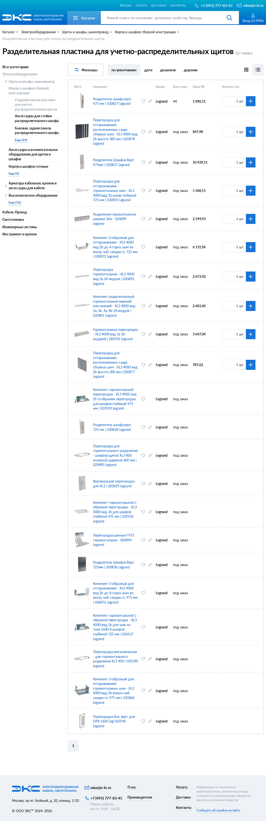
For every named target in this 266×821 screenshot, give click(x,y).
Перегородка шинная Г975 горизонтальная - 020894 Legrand (113, 540)
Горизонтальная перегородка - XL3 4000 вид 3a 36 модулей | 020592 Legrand (115, 334)
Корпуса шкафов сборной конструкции (29, 90)
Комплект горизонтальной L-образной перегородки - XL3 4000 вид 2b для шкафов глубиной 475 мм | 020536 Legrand (115, 511)
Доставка (158, 5)
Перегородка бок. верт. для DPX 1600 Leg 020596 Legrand (114, 721)
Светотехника (13, 219)
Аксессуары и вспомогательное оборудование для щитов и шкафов (33, 154)
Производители (139, 797)
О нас (131, 787)
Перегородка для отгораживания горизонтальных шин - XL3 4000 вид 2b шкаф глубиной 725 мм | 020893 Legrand (114, 190)
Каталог (8, 32)
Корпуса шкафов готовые (28, 166)
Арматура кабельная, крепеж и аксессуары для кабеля (33, 185)
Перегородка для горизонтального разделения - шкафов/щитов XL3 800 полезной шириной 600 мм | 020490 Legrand (115, 455)
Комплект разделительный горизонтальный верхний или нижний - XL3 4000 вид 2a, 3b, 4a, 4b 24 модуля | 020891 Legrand (114, 305)
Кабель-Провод (14, 212)
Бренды (126, 5)
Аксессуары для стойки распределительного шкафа (37, 118)
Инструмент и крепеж (19, 234)
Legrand (162, 101)
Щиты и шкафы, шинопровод (32, 81)
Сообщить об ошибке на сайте (218, 810)
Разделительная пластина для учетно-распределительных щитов (36, 104)
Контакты (178, 5)
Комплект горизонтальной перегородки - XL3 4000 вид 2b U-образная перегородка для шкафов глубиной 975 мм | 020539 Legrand (114, 399)
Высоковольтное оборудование (33, 195)
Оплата (141, 5)
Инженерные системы (19, 227)
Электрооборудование (19, 74)
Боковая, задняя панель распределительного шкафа (37, 130)
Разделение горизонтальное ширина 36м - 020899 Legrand (114, 219)
